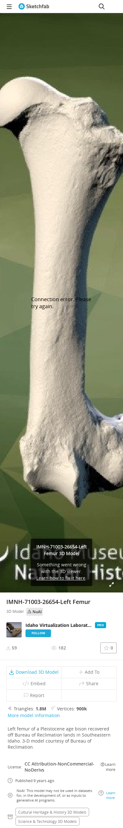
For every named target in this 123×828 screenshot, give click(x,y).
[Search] (102, 6)
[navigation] (9, 6)
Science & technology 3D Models (47, 821)
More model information (34, 715)
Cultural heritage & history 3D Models (52, 812)
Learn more (108, 767)
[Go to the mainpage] (33, 6)
